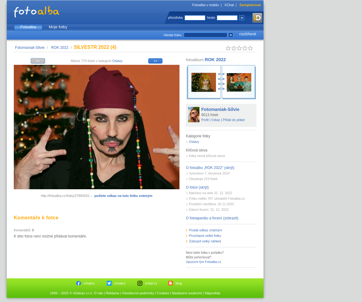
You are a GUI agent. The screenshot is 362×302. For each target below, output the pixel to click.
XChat (229, 5)
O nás (98, 293)
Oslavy (117, 61)
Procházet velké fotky (205, 235)
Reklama (112, 293)
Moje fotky (58, 27)
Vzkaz (215, 120)
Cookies (163, 293)
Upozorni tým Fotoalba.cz (203, 262)
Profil (205, 120)
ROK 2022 (59, 47)
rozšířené (247, 34)
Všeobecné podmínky (138, 293)
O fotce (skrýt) (197, 187)
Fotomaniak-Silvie (29, 47)
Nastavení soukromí (187, 293)
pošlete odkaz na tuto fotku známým (123, 196)
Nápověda (212, 293)
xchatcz (89, 283)
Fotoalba (28, 27)
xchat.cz (151, 283)
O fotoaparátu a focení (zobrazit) (212, 218)
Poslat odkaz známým (205, 230)
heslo (211, 17)
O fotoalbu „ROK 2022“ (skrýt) (210, 168)
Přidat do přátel (234, 120)
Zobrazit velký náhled (205, 241)
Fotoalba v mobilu (205, 5)
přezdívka (175, 17)
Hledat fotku (173, 35)
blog (178, 283)
